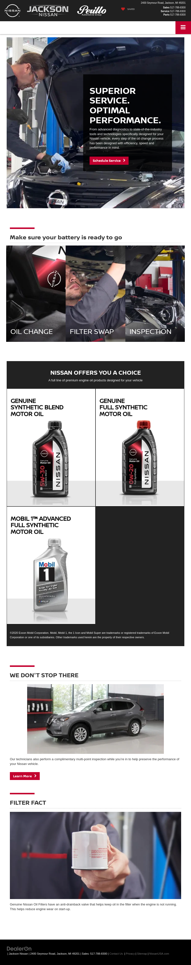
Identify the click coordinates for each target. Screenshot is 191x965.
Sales (166, 7)
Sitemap (142, 953)
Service (165, 11)
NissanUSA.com (159, 953)
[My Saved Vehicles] (126, 9)
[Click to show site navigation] (183, 27)
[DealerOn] (19, 948)
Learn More (25, 776)
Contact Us (116, 953)
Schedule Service (109, 160)
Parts (166, 14)
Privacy (130, 953)
